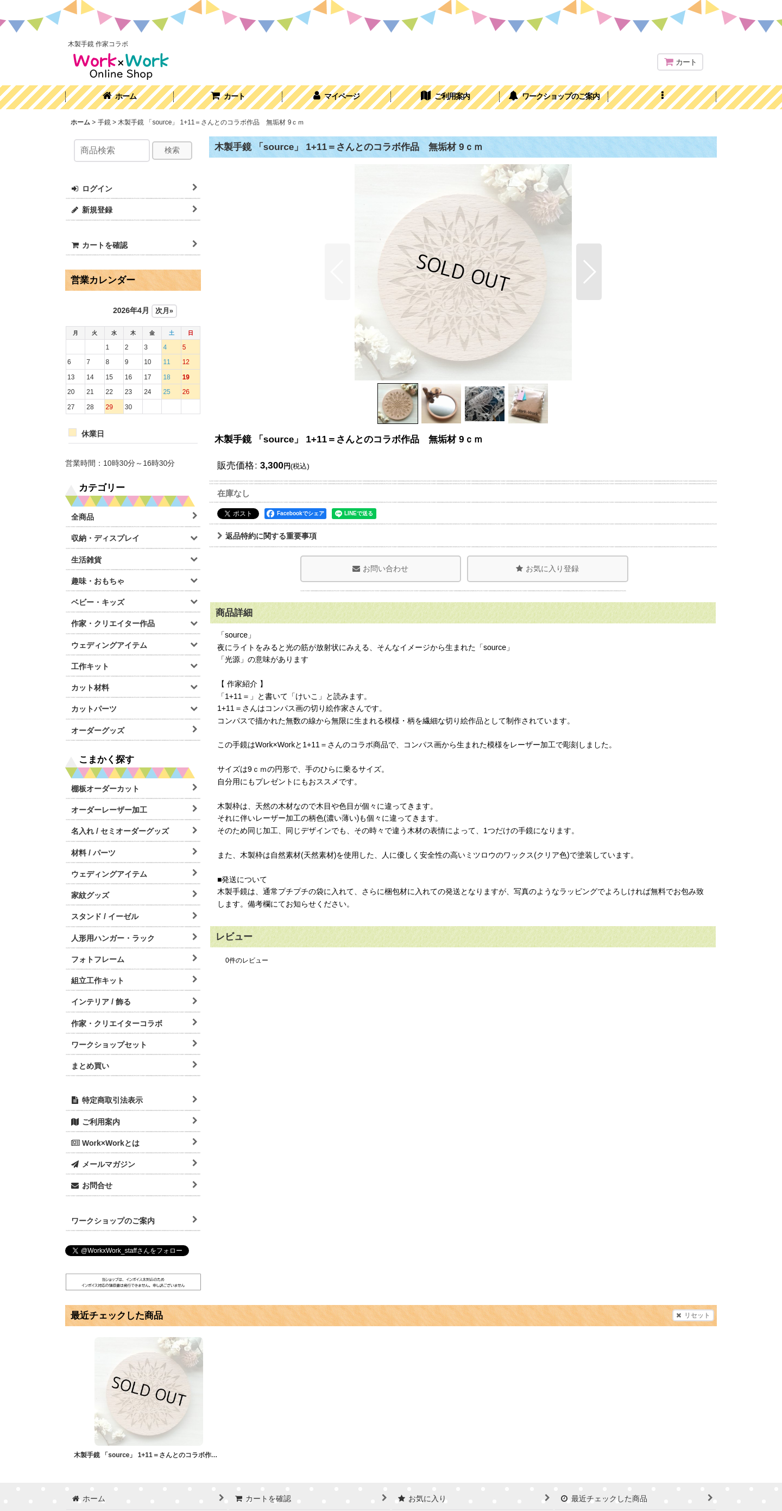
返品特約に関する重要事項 (267, 536)
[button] (662, 97)
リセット (693, 1315)
